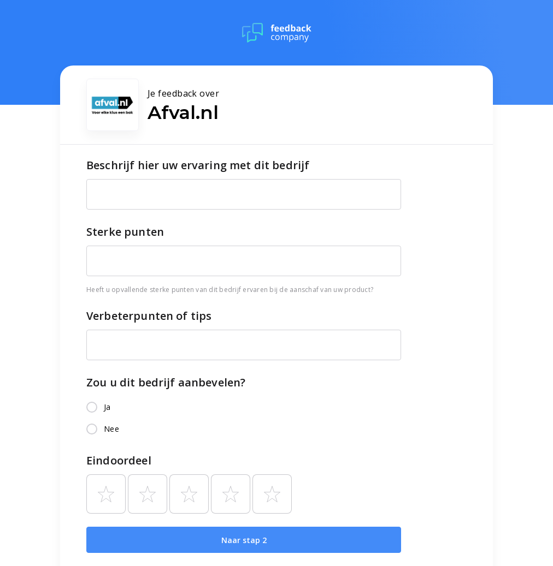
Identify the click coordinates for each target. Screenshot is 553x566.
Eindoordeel (118, 460)
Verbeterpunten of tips (148, 315)
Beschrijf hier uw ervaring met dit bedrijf (197, 165)
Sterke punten (125, 231)
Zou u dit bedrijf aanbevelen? (165, 382)
